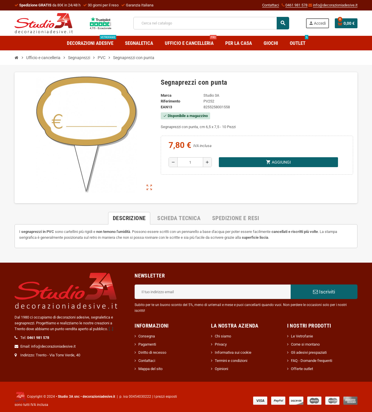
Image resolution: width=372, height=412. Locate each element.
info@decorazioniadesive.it (335, 5)
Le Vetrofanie (302, 336)
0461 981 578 (296, 5)
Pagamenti (147, 344)
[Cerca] (211, 23)
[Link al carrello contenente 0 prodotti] (346, 23)
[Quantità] (190, 162)
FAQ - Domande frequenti (311, 360)
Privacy (221, 344)
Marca (166, 95)
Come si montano (305, 344)
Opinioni (221, 369)
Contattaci (270, 5)
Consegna (146, 336)
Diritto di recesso (152, 352)
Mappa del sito (150, 369)
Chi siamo (223, 336)
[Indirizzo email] (213, 291)
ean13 (166, 107)
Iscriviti (324, 292)
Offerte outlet (302, 369)
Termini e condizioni (231, 360)
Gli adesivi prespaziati (309, 352)
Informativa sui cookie (233, 352)
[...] (111, 329)
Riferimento (170, 101)
